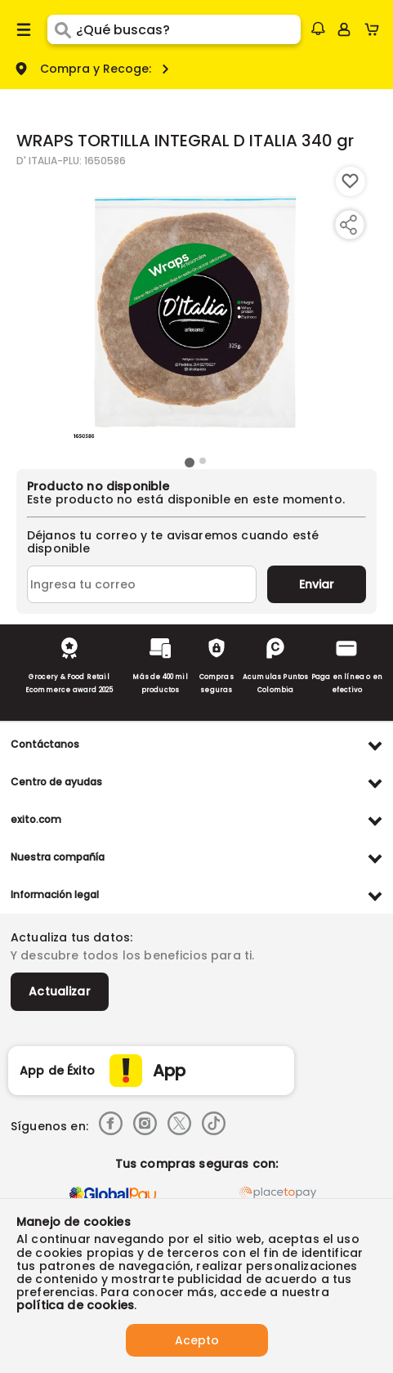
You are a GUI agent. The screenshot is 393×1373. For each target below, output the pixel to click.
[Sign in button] (344, 29)
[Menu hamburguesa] (24, 29)
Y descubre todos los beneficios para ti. (132, 955)
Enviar (316, 584)
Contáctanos (45, 744)
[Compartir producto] (348, 224)
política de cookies (75, 1305)
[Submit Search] (61, 29)
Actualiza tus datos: (71, 937)
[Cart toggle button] (375, 29)
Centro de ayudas (56, 782)
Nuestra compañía (58, 857)
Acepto (197, 1340)
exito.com (36, 819)
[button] (318, 28)
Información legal (55, 894)
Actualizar (60, 991)
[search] (188, 29)
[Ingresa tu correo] (142, 584)
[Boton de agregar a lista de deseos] (350, 181)
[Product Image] (195, 310)
